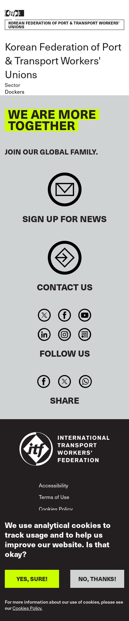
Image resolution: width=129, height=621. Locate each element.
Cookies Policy (56, 509)
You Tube (85, 315)
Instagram (64, 334)
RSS (85, 334)
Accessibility (53, 485)
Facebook (64, 315)
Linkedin (44, 334)
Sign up (65, 193)
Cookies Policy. (27, 608)
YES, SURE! (31, 578)
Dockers (14, 91)
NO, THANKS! (97, 578)
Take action (105, 14)
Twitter (44, 315)
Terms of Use (54, 497)
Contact (65, 261)
